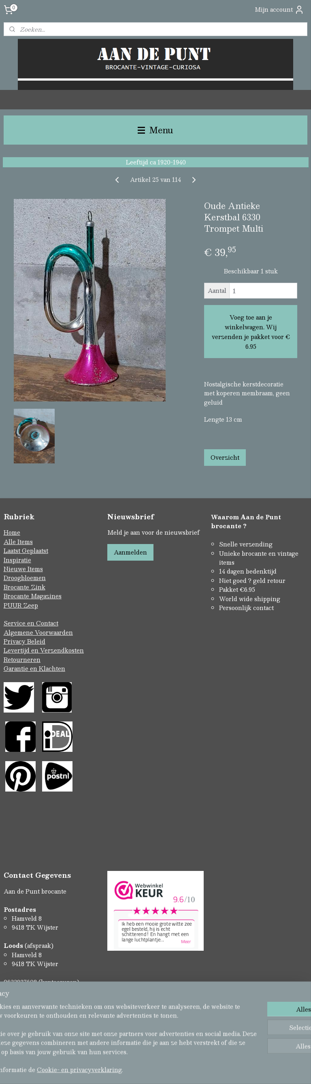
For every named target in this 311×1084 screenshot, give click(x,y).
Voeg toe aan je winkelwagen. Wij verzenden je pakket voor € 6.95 (251, 331)
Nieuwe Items (23, 569)
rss (138, 1069)
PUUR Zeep (21, 605)
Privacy (15, 641)
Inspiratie (17, 560)
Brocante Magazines (33, 596)
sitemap (123, 1069)
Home (12, 532)
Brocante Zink (24, 587)
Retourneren (22, 659)
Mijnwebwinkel (241, 1069)
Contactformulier (29, 1000)
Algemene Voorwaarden (38, 632)
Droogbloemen (25, 578)
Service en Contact (31, 623)
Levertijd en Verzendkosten (44, 650)
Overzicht (225, 457)
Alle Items (18, 541)
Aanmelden (130, 552)
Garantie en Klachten (34, 668)
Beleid (36, 641)
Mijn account (279, 9)
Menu (155, 130)
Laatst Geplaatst (26, 550)
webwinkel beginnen (169, 1069)
